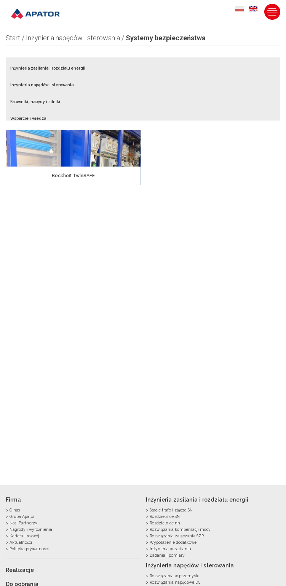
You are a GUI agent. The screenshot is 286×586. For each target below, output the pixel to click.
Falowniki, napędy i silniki (35, 101)
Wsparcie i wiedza (28, 118)
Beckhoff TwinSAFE (73, 175)
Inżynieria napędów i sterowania (73, 38)
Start (13, 38)
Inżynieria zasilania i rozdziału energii (47, 68)
